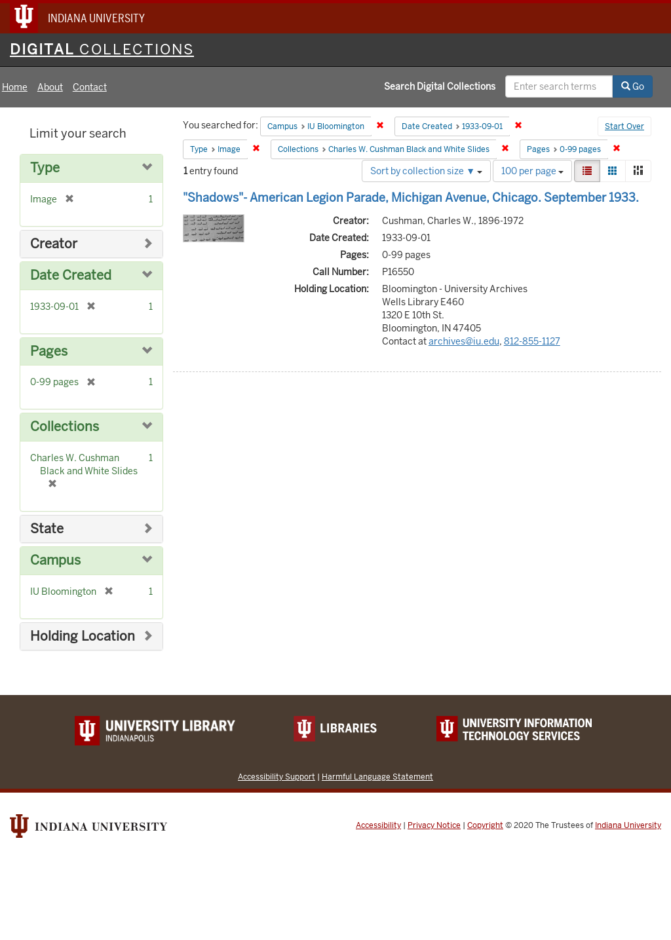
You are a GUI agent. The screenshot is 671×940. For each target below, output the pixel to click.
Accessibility (378, 825)
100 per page (532, 171)
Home (15, 87)
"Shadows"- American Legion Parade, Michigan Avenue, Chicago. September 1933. (411, 197)
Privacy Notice (434, 825)
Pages (48, 351)
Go (632, 86)
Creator (53, 244)
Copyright (485, 825)
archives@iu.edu (464, 341)
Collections (64, 427)
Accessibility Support (276, 776)
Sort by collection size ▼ (426, 171)
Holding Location (82, 636)
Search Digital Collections (439, 86)
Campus (55, 560)
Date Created (70, 275)
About (50, 87)
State (47, 529)
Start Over (624, 126)
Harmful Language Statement (377, 776)
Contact (90, 87)
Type (45, 168)
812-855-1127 (532, 341)
